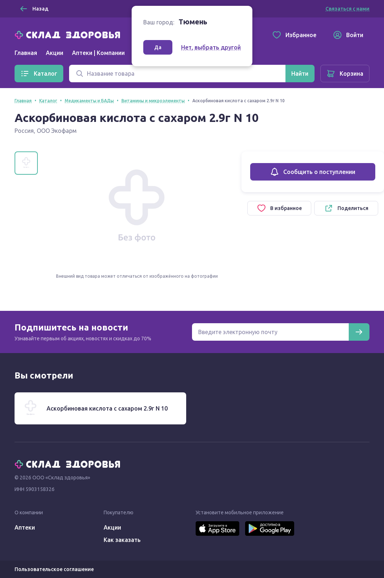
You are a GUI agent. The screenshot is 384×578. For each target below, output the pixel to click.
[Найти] (300, 73)
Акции (54, 53)
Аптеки (25, 527)
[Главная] (69, 34)
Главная (26, 53)
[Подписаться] (358, 332)
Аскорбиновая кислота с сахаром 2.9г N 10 (107, 408)
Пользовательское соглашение (54, 569)
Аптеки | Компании (98, 53)
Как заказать (122, 540)
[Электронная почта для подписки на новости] (270, 332)
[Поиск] (177, 73)
